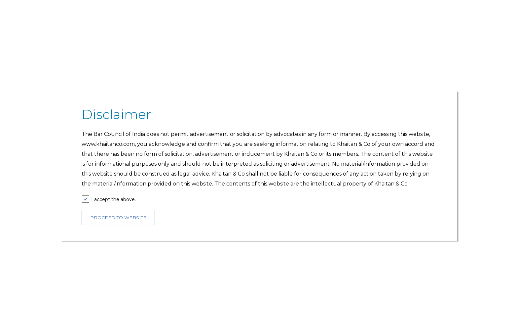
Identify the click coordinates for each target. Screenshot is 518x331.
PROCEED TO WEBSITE (118, 218)
